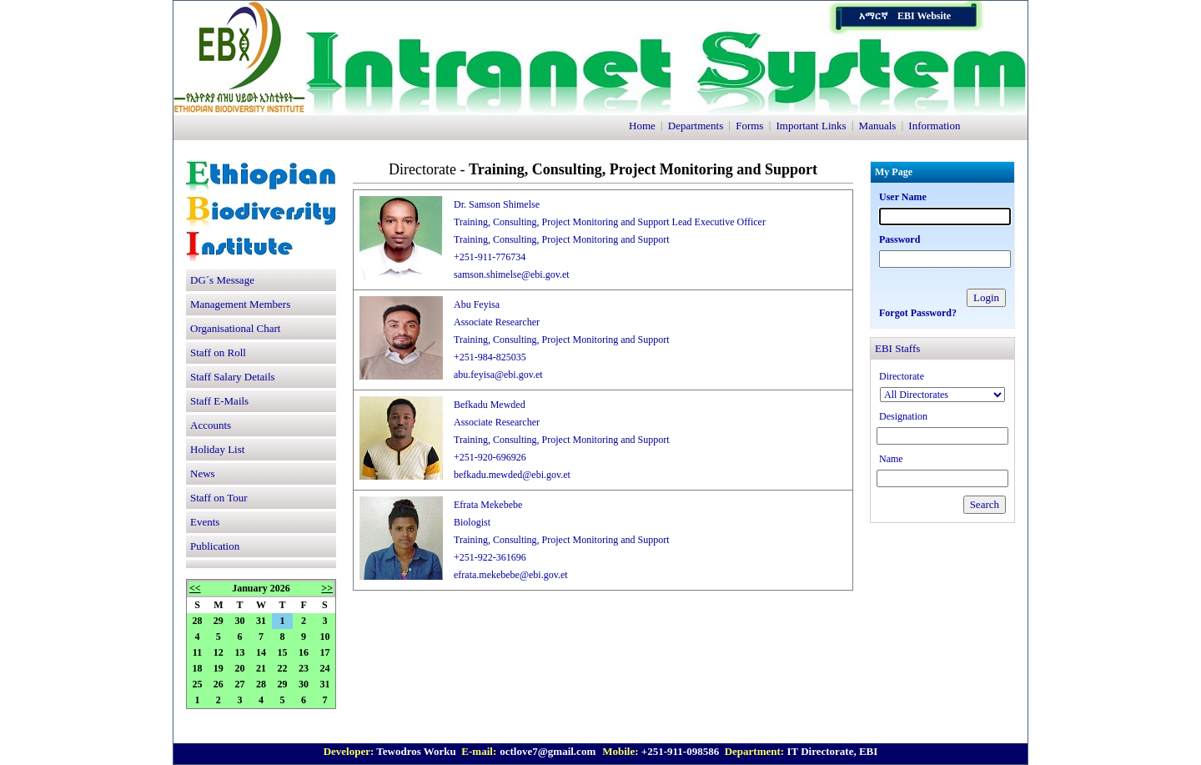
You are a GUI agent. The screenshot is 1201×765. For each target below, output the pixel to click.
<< (195, 588)
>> (327, 588)
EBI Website (924, 16)
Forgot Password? (918, 313)
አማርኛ (873, 16)
